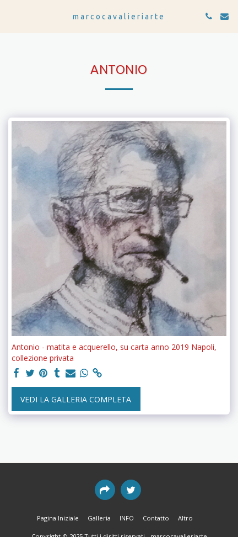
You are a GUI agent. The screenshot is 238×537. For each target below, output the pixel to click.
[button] (12, 15)
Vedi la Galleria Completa (75, 399)
